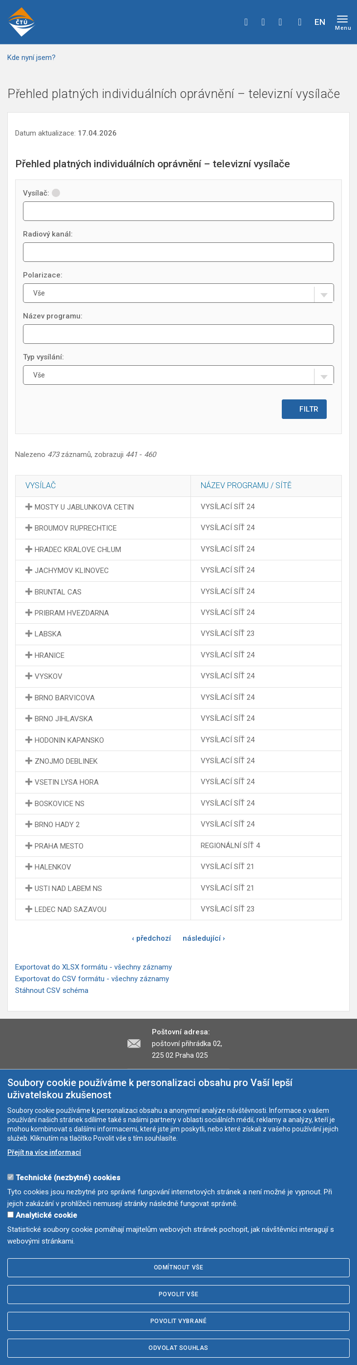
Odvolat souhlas (178, 1348)
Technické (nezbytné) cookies (68, 1177)
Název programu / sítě (246, 485)
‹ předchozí (151, 938)
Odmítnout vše (179, 1267)
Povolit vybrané (178, 1321)
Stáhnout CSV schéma (51, 990)
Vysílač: (41, 193)
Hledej (300, 22)
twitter (263, 22)
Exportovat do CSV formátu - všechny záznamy (92, 978)
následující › (204, 938)
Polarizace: (43, 275)
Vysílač (40, 485)
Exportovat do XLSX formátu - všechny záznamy (93, 967)
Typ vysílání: (43, 357)
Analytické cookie (46, 1215)
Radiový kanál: (48, 234)
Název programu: (53, 316)
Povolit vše (179, 1294)
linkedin (280, 22)
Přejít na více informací (44, 1152)
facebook (246, 22)
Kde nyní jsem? (31, 57)
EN (320, 22)
